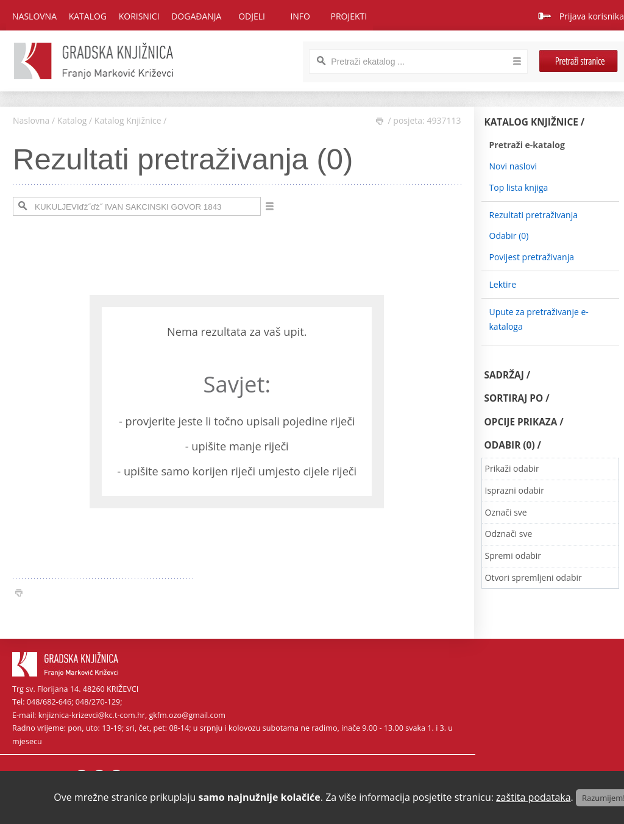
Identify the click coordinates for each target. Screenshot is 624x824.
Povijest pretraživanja (531, 257)
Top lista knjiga (518, 187)
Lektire (503, 284)
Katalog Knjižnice (127, 120)
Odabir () (509, 235)
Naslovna (34, 16)
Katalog (72, 120)
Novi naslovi (513, 166)
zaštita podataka (533, 797)
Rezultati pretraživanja (533, 215)
